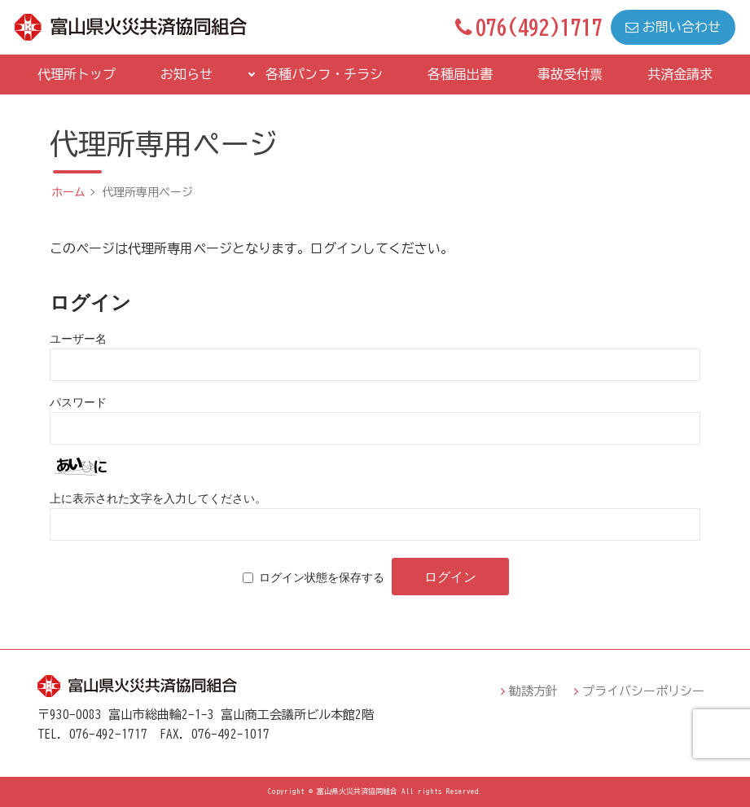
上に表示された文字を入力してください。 (158, 498)
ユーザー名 (78, 338)
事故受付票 (570, 74)
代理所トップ (76, 74)
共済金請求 (680, 74)
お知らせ (186, 74)
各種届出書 (460, 74)
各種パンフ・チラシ (324, 74)
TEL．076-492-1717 (92, 734)
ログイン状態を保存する (321, 577)
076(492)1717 (529, 26)
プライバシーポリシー (643, 691)
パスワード (78, 402)
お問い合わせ (673, 26)
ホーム (68, 192)
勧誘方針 (533, 691)
